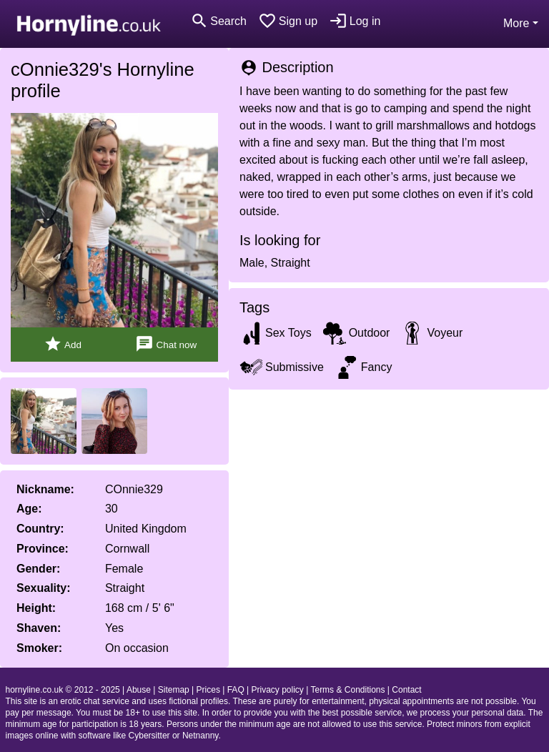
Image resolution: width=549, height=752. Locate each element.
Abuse (139, 690)
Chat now (166, 344)
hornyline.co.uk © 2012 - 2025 (63, 690)
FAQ (235, 690)
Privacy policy (278, 690)
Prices (208, 690)
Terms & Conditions (347, 690)
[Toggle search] (218, 21)
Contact (406, 690)
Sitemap (173, 690)
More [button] (516, 23)
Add (62, 344)
